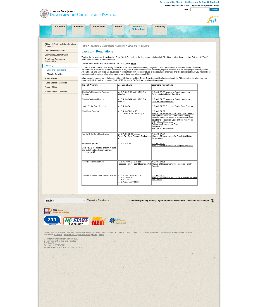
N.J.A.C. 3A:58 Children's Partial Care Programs (173, 106)
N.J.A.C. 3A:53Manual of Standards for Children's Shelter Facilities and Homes (174, 177)
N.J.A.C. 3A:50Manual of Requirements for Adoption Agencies (172, 144)
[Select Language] (65, 200)
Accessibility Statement (198, 201)
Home (84, 46)
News (110, 232)
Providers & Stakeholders (102, 46)
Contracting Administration (56, 55)
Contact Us (135, 201)
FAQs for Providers (55, 74)
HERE (133, 63)
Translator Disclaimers (98, 200)
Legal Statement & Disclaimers (170, 201)
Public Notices (51, 78)
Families (70, 232)
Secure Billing (51, 87)
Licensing (49, 65)
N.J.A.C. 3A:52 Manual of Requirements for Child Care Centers (173, 112)
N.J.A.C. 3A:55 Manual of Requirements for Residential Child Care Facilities (171, 93)
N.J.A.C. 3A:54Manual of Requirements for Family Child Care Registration (172, 136)
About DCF (119, 232)
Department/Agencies (87, 234)
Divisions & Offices (151, 232)
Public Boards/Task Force (56, 83)
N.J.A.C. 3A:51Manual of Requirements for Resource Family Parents (172, 164)
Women (79, 232)
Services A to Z (182, 5)
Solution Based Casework (56, 91)
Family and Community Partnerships (55, 60)
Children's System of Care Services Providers (60, 45)
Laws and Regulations (56, 70)
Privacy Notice (148, 201)
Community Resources (55, 50)
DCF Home (60, 232)
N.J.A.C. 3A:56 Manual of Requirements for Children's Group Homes (171, 100)
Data (128, 232)
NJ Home (169, 5)
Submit (214, 9)
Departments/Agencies (201, 5)
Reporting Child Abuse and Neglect (176, 232)
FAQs (216, 5)
